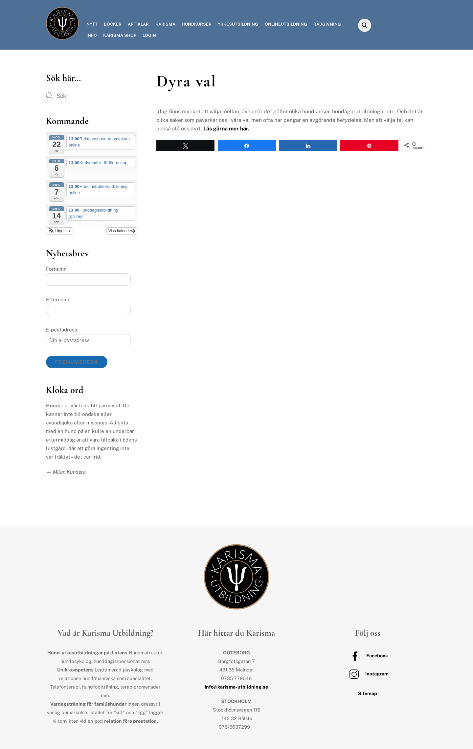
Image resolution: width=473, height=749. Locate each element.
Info (91, 35)
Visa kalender (122, 231)
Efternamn (58, 299)
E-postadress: (62, 329)
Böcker (113, 24)
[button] (59, 231)
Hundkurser (197, 24)
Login (149, 35)
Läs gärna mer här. (226, 128)
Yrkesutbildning (238, 24)
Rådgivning (327, 24)
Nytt (92, 24)
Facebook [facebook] (367, 655)
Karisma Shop (119, 35)
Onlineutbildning (286, 24)
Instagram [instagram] (367, 673)
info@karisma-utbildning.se (236, 687)
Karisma (165, 24)
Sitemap (367, 693)
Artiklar (138, 24)
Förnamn (56, 269)
